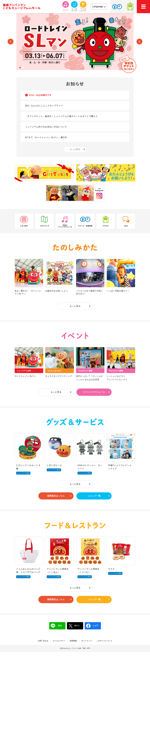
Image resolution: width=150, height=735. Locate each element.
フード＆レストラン (75, 525)
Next (139, 41)
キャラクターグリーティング (58, 376)
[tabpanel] (75, 41)
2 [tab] (23, 68)
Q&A (126, 221)
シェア (92, 626)
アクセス (130, 6)
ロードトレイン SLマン (25, 376)
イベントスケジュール (94, 392)
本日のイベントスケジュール (64, 221)
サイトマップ (86, 641)
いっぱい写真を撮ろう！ (118, 291)
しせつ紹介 (24, 221)
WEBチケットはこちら (127, 64)
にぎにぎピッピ (54, 465)
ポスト (74, 626)
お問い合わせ (43, 641)
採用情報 (73, 641)
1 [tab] (20, 68)
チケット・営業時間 (116, 6)
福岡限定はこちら (56, 496)
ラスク (111, 569)
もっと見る (75, 149)
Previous (10, 41)
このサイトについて (104, 641)
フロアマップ (44, 221)
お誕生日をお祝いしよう (56, 291)
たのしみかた (75, 248)
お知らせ (75, 84)
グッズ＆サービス (75, 422)
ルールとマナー (59, 641)
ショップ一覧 (94, 496)
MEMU (143, 6)
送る (56, 626)
